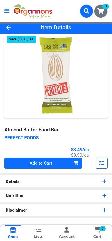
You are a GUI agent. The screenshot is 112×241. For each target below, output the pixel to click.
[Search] (86, 11)
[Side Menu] (6, 11)
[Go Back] (17, 27)
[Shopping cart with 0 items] (101, 11)
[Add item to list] (102, 163)
